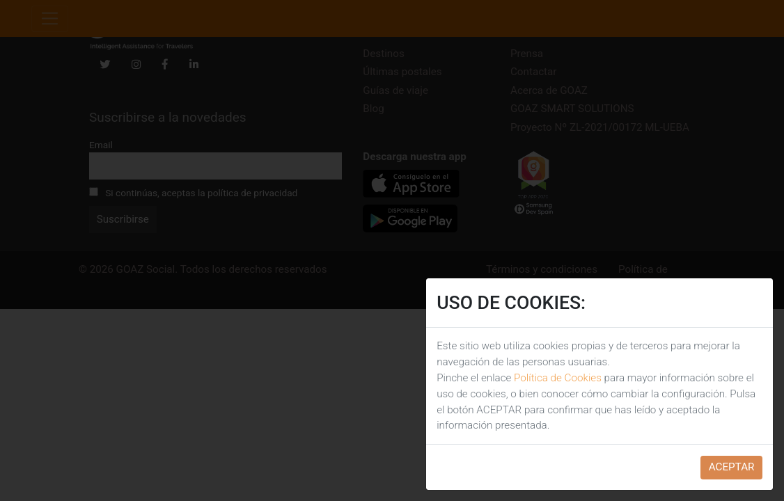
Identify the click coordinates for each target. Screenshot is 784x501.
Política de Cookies (558, 378)
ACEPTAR (732, 467)
